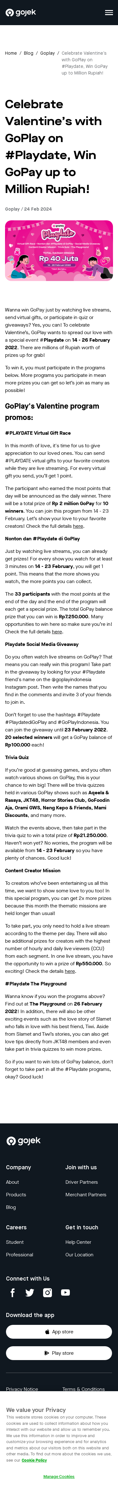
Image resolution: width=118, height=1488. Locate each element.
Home (11, 53)
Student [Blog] (15, 1242)
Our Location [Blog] (79, 1254)
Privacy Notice (22, 1389)
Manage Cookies (59, 1481)
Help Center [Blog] (78, 1242)
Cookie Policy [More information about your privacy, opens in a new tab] (34, 1464)
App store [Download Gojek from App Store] (59, 1331)
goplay (47, 53)
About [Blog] (12, 1182)
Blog (28, 53)
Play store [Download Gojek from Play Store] (59, 1353)
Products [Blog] (16, 1194)
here (78, 526)
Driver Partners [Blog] (81, 1182)
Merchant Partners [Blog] (85, 1194)
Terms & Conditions (83, 1389)
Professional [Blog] (19, 1254)
